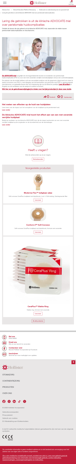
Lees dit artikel (64, 84)
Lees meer (38, 200)
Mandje (71, 3)
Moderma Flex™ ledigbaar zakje (38, 193)
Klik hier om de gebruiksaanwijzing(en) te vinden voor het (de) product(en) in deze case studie (36, 89)
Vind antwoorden (38, 159)
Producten (8, 387)
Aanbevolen (64, 96)
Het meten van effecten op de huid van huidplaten (26, 104)
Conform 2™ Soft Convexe (38, 225)
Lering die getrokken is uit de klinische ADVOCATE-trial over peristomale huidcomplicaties (28, 13)
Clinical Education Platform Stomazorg (24, 10)
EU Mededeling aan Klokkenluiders (15, 421)
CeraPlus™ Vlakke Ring (38, 306)
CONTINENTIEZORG (11, 381)
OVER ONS (7, 393)
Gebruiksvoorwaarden (10, 412)
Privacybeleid (7, 415)
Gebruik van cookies (9, 418)
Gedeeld (49, 96)
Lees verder (6, 110)
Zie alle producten (38, 321)
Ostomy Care (6, 10)
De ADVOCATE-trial (9, 76)
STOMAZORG (8, 374)
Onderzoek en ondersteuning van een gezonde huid (54, 10)
